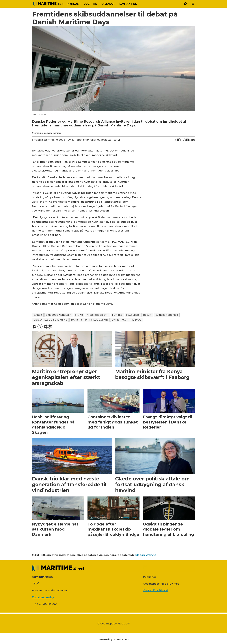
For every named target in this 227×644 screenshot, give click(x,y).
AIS (95, 3)
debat (147, 315)
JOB (87, 3)
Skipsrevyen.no (145, 554)
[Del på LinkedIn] (187, 140)
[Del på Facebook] (177, 140)
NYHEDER (73, 3)
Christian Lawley (43, 597)
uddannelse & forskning (50, 320)
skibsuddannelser (58, 315)
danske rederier (167, 315)
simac (79, 315)
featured (132, 315)
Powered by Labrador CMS (114, 639)
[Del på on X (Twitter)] (182, 140)
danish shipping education (89, 320)
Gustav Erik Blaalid (155, 590)
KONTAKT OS (128, 3)
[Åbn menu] (193, 4)
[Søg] (185, 4)
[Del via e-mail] (192, 140)
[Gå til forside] (48, 3)
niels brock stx (97, 315)
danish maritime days (126, 320)
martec (117, 315)
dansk (38, 315)
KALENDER (108, 3)
